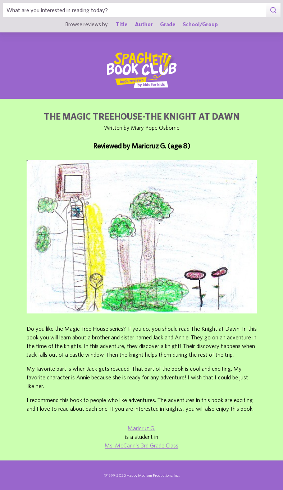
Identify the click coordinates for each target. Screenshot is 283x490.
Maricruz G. (141, 428)
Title (122, 24)
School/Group (200, 24)
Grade (167, 24)
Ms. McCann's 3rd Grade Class (141, 445)
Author (144, 24)
